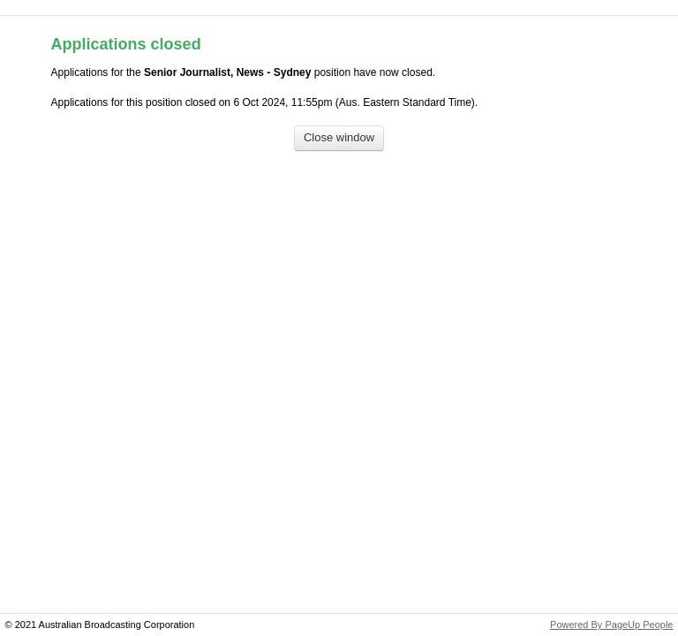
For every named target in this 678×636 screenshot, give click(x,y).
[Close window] (339, 138)
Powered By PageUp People (611, 624)
